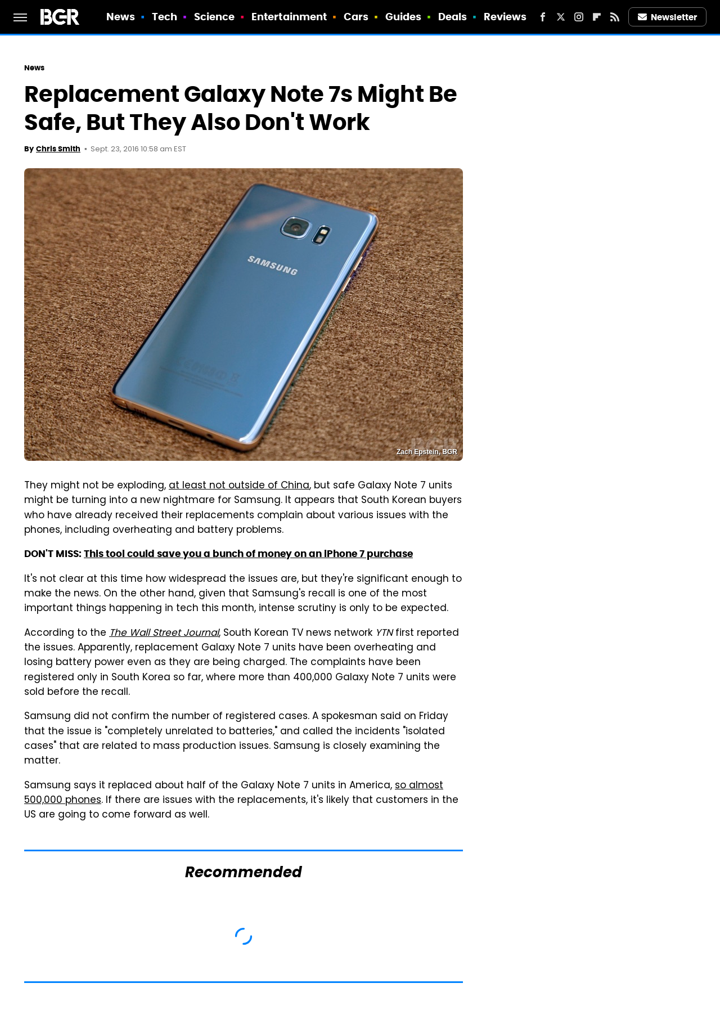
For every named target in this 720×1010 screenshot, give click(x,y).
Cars (356, 16)
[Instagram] (578, 16)
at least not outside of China (239, 486)
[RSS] (614, 16)
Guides (403, 16)
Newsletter (668, 17)
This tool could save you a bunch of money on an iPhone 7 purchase (248, 553)
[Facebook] (542, 16)
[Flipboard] (596, 16)
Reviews (505, 16)
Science (214, 16)
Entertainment (289, 16)
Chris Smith (58, 149)
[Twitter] (560, 16)
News (120, 16)
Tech (164, 16)
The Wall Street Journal (164, 633)
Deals (452, 16)
